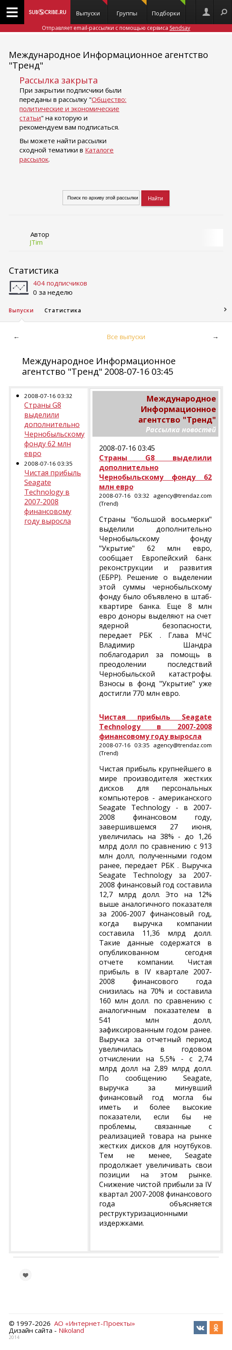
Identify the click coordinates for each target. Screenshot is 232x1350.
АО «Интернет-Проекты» (94, 1323)
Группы (131, 8)
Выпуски (91, 8)
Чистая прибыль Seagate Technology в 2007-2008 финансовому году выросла (52, 497)
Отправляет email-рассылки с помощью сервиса (116, 28)
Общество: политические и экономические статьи (72, 108)
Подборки (168, 8)
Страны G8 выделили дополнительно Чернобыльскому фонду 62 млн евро (54, 429)
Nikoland (71, 1330)
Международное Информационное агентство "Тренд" (108, 60)
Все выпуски (126, 336)
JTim (36, 242)
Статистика (34, 270)
